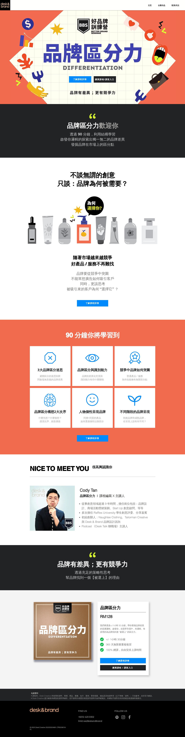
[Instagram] (123, 717)
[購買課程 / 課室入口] (123, 667)
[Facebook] (129, 717)
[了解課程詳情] (80, 79)
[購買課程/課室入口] (105, 79)
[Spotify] (116, 717)
